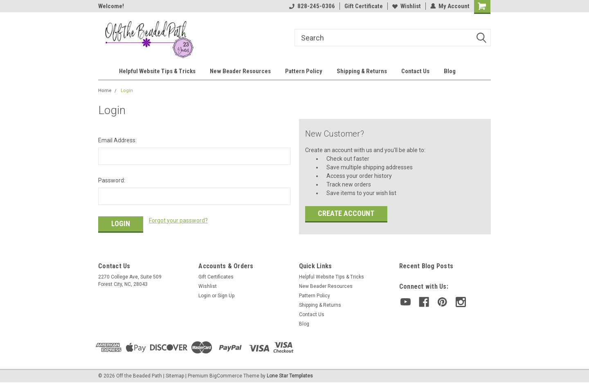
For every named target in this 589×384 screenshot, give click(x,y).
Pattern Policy (303, 71)
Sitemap (175, 376)
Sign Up (226, 296)
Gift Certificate (363, 6)
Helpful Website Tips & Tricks (157, 71)
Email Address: (117, 140)
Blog (450, 71)
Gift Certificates (216, 277)
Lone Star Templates (290, 376)
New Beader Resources (240, 71)
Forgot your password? (178, 220)
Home (105, 90)
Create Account (346, 213)
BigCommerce (225, 376)
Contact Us (415, 71)
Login (127, 90)
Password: (111, 180)
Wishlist (406, 6)
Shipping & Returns (362, 71)
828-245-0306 (312, 6)
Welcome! (111, 6)
